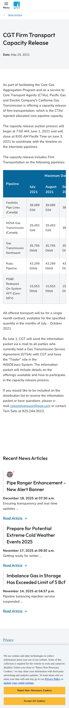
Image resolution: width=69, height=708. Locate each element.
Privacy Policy (53, 679)
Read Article (12, 518)
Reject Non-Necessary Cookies (34, 690)
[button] (6, 5)
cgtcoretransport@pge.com (30, 406)
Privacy (8, 640)
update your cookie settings (19, 683)
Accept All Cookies (34, 701)
